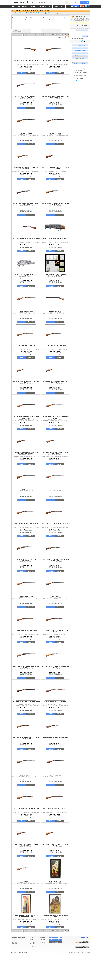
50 (65, 34)
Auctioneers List (33, 946)
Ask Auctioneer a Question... (79, 63)
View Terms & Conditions (80, 55)
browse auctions (22, 6)
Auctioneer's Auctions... (80, 82)
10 (60, 34)
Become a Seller (55, 939)
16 (43, 34)
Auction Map (32, 943)
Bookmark (30, 72)
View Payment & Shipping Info (80, 53)
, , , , (43, 12)
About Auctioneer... (80, 80)
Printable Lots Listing (80, 58)
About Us (14, 939)
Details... (21, 72)
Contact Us (14, 942)
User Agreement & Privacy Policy (19, 952)
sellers (62, 6)
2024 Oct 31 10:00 (26, 31)
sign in (76, 2)
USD (20, 12)
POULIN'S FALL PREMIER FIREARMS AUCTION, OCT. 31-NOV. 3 (46, 8)
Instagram (42, 942)
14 (39, 34)
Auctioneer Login (55, 942)
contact (56, 6)
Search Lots (32, 941)
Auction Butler (32, 945)
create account (85, 2)
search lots (33, 6)
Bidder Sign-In (32, 939)
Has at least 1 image (77, 38)
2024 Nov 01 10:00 (36, 31)
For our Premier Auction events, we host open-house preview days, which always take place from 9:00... (39, 13)
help (50, 6)
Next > (52, 34)
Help (13, 941)
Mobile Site (14, 943)
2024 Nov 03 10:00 (56, 31)
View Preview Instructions (80, 45)
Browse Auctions (33, 942)
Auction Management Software (83, 948)
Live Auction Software (84, 943)
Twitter (42, 941)
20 (62, 34)
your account (42, 6)
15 (41, 34)
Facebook (42, 939)
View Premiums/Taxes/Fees (80, 50)
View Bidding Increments (80, 47)
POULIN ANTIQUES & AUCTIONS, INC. (80, 71)
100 (68, 34)
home (14, 6)
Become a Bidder (55, 937)
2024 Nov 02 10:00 (46, 31)
